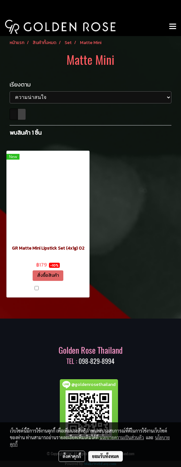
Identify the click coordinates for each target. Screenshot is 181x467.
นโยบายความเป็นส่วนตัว (121, 437)
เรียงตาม (22, 84)
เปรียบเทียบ (51, 289)
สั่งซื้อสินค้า (48, 275)
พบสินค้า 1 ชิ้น (26, 132)
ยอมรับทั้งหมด (105, 456)
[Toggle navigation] (173, 27)
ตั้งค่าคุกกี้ (72, 456)
